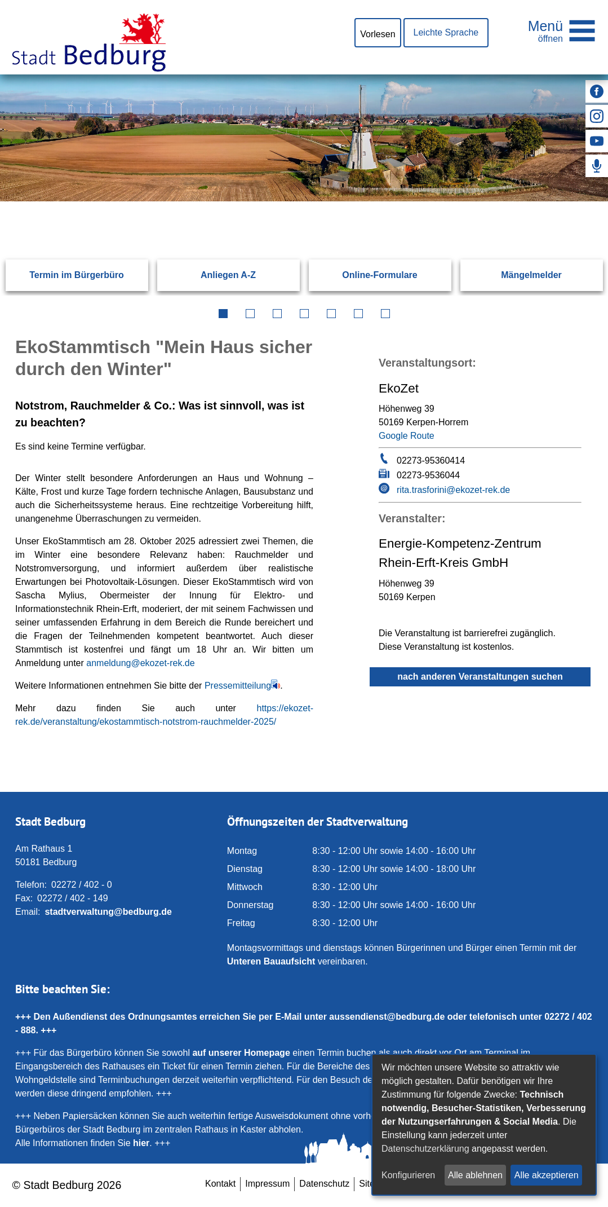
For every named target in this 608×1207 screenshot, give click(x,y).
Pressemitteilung (238, 685)
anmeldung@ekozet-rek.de (140, 663)
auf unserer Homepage (241, 1053)
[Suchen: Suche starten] (564, 201)
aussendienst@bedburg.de (387, 1016)
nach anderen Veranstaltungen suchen (479, 676)
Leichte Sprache (446, 32)
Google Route (406, 435)
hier (141, 1143)
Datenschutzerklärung (425, 1148)
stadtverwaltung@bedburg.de (108, 912)
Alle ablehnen (475, 1175)
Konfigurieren (408, 1175)
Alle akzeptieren (546, 1175)
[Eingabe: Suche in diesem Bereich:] (291, 201)
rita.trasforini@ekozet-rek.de (453, 490)
